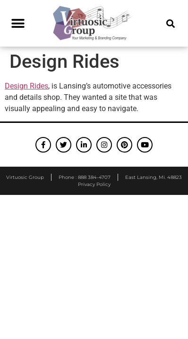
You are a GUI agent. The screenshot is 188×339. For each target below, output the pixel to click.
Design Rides (26, 85)
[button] (17, 23)
